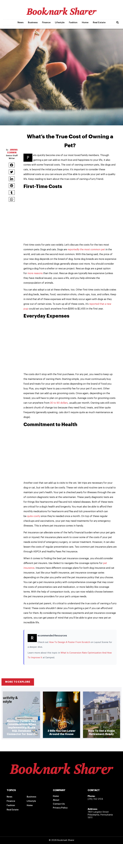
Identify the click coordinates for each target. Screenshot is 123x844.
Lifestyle (59, 22)
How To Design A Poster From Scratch (69, 642)
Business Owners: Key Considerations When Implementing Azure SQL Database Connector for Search (21, 727)
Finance (46, 22)
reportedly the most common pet (86, 249)
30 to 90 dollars (59, 403)
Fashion (73, 22)
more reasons (35, 273)
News (20, 22)
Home (85, 22)
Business (33, 22)
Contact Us (59, 804)
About (56, 800)
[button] (117, 22)
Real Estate (99, 22)
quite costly (34, 516)
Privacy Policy (60, 808)
